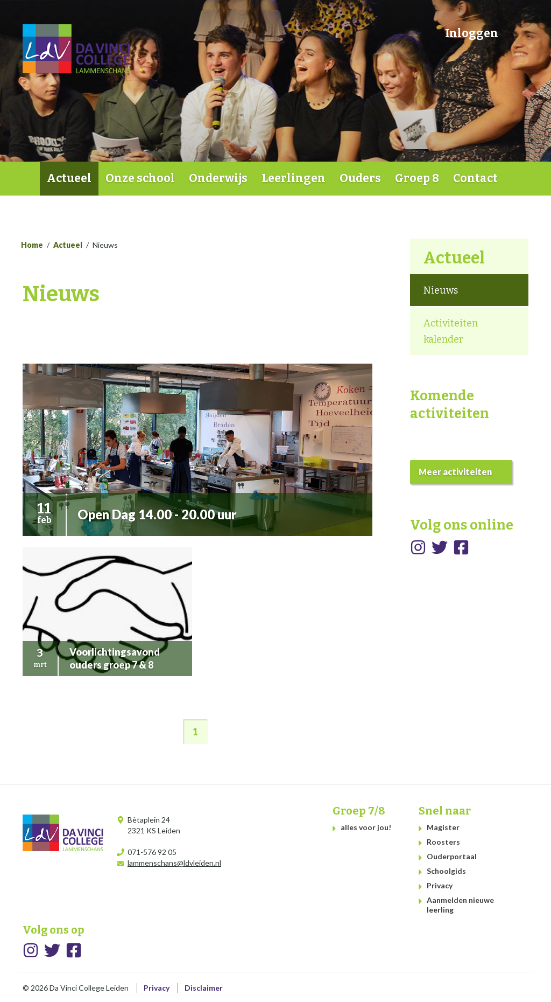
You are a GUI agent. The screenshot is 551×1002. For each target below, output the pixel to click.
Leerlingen (294, 178)
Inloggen (471, 33)
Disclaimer (204, 987)
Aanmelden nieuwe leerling (460, 904)
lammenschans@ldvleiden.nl (174, 862)
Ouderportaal (452, 856)
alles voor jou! (366, 827)
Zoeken (517, 33)
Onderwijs (218, 178)
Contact (475, 178)
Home (31, 178)
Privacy (440, 885)
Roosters (443, 841)
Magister (443, 827)
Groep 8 (417, 178)
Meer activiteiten (455, 472)
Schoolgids (446, 870)
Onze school (140, 178)
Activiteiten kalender (450, 331)
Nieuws (440, 290)
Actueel (69, 178)
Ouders (360, 178)
